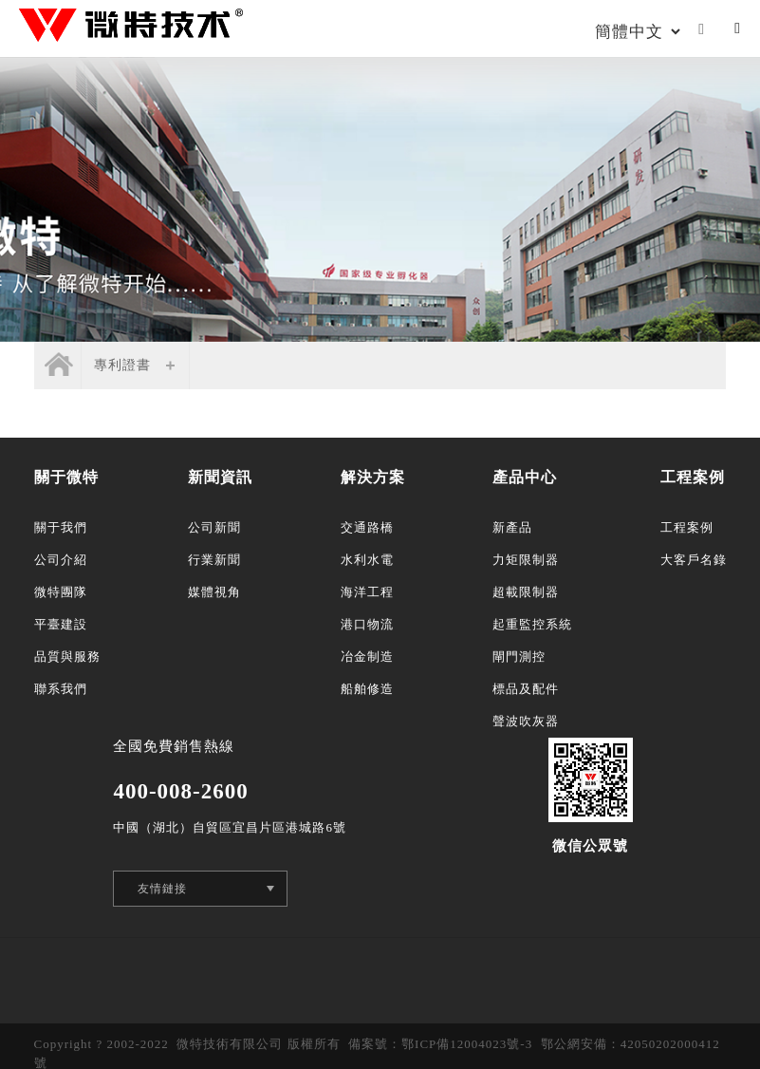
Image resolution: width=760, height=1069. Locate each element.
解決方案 (373, 477)
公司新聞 (214, 527)
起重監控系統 (532, 624)
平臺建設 (60, 624)
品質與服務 (67, 656)
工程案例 (692, 477)
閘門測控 (519, 656)
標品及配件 (525, 689)
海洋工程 (367, 592)
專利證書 (122, 365)
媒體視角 (214, 592)
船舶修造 (367, 689)
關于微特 (66, 477)
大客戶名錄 (693, 560)
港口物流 (367, 624)
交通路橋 (367, 527)
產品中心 (524, 477)
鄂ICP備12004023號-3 (466, 1044)
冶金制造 (367, 656)
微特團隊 (60, 592)
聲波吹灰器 (525, 721)
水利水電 (367, 560)
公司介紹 (60, 560)
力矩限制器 (525, 560)
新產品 (512, 527)
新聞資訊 (220, 477)
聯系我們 (60, 689)
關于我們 (60, 527)
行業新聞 (214, 560)
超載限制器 (525, 592)
